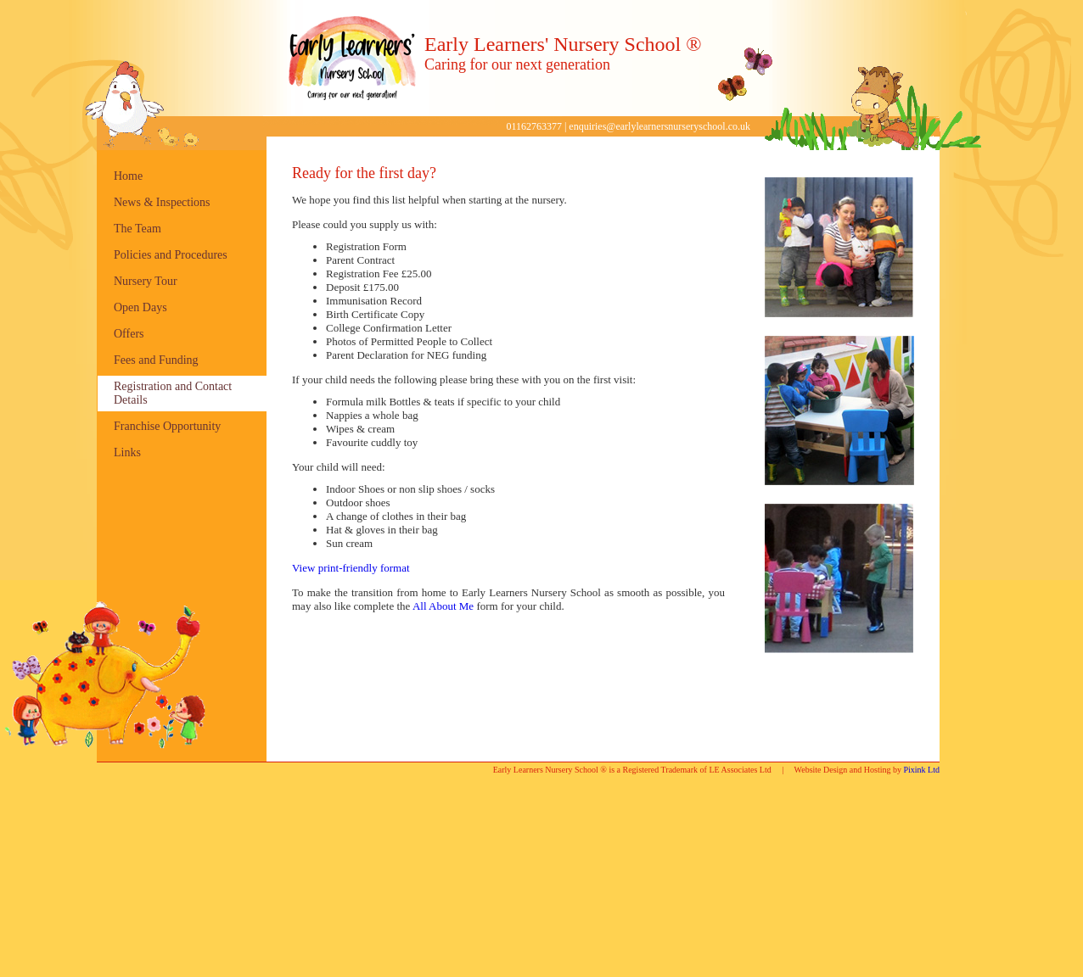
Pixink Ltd (921, 769)
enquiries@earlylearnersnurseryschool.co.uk (659, 126)
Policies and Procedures (170, 254)
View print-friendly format (351, 567)
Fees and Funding (156, 360)
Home (128, 176)
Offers (129, 333)
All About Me (443, 606)
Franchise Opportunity (167, 426)
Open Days (140, 307)
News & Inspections (162, 202)
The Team (137, 228)
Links (127, 452)
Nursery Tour (145, 281)
